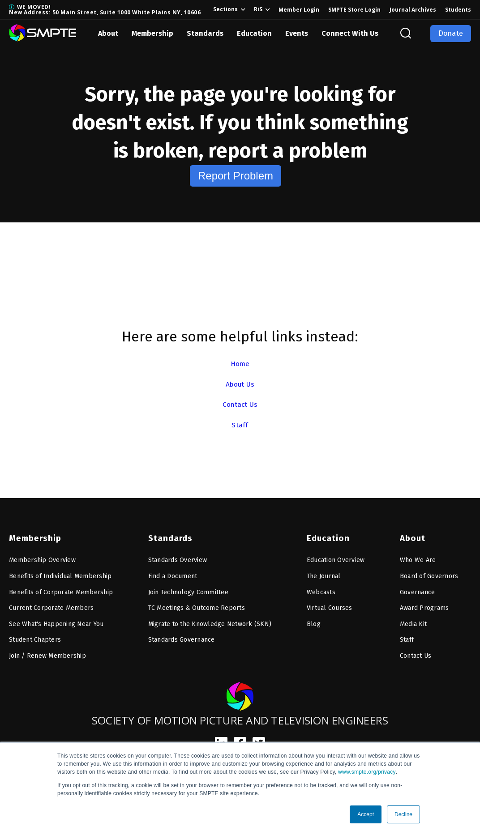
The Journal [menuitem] (324, 574)
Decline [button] (403, 814)
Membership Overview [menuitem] (42, 558)
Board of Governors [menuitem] (429, 574)
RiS (258, 9)
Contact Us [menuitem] (416, 653)
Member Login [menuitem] (299, 9)
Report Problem (235, 176)
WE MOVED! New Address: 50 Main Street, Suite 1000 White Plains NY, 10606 (105, 9)
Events (296, 33)
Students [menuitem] (458, 9)
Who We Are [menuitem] (418, 558)
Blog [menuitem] (314, 622)
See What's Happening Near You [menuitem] (56, 622)
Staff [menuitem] (407, 638)
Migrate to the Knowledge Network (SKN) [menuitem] (210, 622)
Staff (239, 425)
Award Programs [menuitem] (424, 606)
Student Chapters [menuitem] (35, 638)
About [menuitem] (412, 536)
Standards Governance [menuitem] (181, 638)
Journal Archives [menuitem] (413, 9)
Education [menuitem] (327, 536)
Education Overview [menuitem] (336, 558)
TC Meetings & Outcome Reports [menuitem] (196, 606)
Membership (152, 33)
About (108, 33)
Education (254, 33)
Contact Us (240, 404)
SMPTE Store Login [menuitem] (354, 9)
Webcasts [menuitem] (321, 590)
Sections (225, 9)
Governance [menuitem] (417, 590)
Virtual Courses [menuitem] (329, 606)
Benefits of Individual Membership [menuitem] (60, 574)
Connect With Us (349, 33)
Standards (205, 33)
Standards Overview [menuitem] (177, 558)
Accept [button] (365, 814)
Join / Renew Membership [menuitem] (47, 653)
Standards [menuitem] (169, 536)
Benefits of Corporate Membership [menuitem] (61, 590)
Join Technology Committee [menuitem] (188, 590)
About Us (240, 384)
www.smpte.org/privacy (367, 772)
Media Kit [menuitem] (413, 622)
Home (240, 363)
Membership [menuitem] (34, 536)
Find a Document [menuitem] (172, 574)
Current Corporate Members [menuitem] (51, 606)
